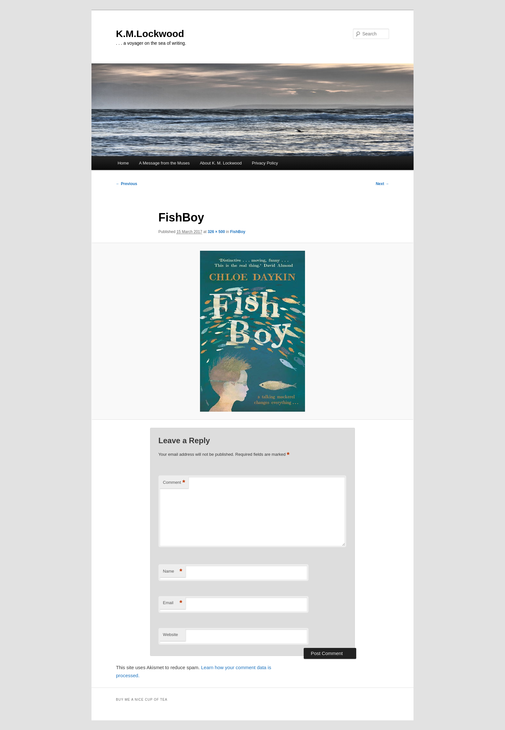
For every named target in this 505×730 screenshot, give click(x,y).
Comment (174, 482)
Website (170, 634)
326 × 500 (216, 231)
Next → (382, 184)
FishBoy (237, 231)
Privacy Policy (265, 163)
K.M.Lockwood (150, 33)
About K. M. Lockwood (221, 163)
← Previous (126, 184)
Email (172, 603)
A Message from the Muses (164, 163)
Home (123, 163)
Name (172, 571)
